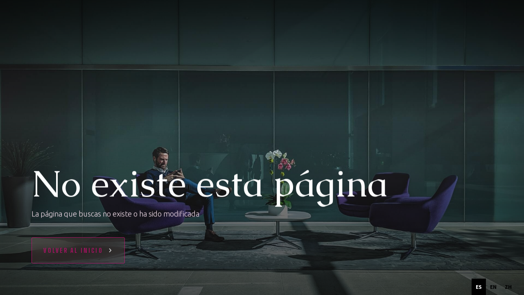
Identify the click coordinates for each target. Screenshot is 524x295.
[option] (493, 287)
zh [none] (508, 286)
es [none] (479, 286)
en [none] (493, 286)
